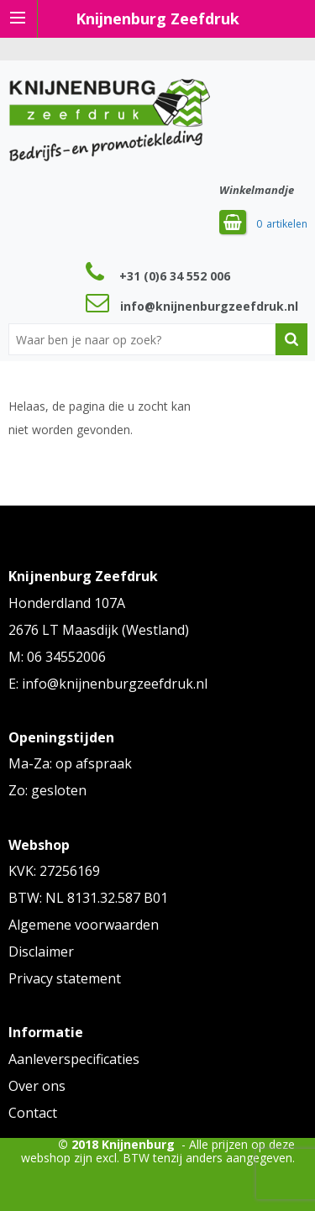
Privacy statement (64, 978)
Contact (32, 1113)
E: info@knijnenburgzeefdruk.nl (107, 683)
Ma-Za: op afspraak (70, 763)
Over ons (37, 1086)
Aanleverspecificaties (73, 1059)
